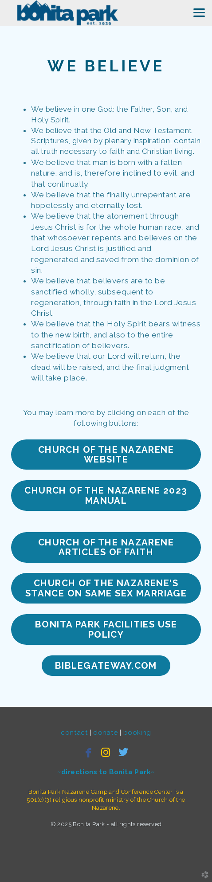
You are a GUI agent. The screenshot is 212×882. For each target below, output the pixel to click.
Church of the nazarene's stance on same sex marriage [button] (106, 588)
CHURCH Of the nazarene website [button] (106, 454)
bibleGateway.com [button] (106, 665)
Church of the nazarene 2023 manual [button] (106, 495)
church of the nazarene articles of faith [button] (106, 547)
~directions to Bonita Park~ (106, 772)
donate (106, 733)
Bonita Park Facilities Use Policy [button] (106, 629)
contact (75, 733)
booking (137, 733)
